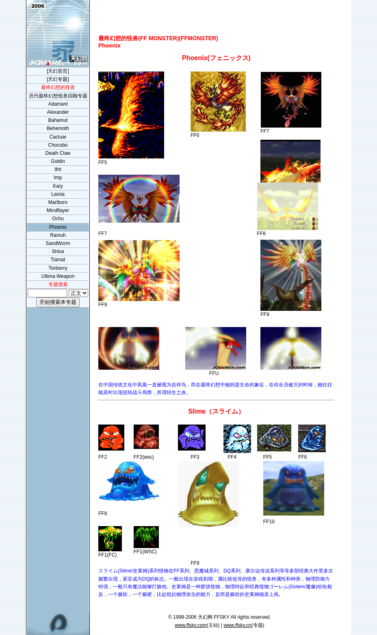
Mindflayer (58, 210)
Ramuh (58, 235)
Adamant (57, 104)
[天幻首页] (58, 71)
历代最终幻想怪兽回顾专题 (58, 96)
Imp (58, 177)
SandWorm (58, 243)
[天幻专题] (58, 79)
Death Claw (57, 153)
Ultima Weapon (58, 276)
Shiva (58, 251)
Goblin (58, 161)
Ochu (58, 218)
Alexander (58, 112)
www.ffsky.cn (237, 625)
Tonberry (57, 268)
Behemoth (58, 128)
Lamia (58, 194)
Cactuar (57, 137)
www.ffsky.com (190, 625)
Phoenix (58, 227)
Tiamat (57, 259)
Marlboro (57, 202)
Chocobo (57, 145)
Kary (58, 186)
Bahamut (57, 120)
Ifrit (57, 169)
